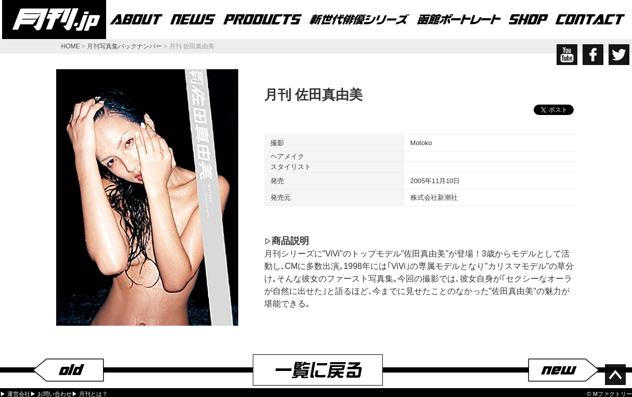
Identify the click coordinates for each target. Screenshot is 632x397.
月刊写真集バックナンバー (124, 46)
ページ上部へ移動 (615, 374)
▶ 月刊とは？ (90, 394)
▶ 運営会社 (15, 394)
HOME (70, 46)
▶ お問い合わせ (51, 394)
